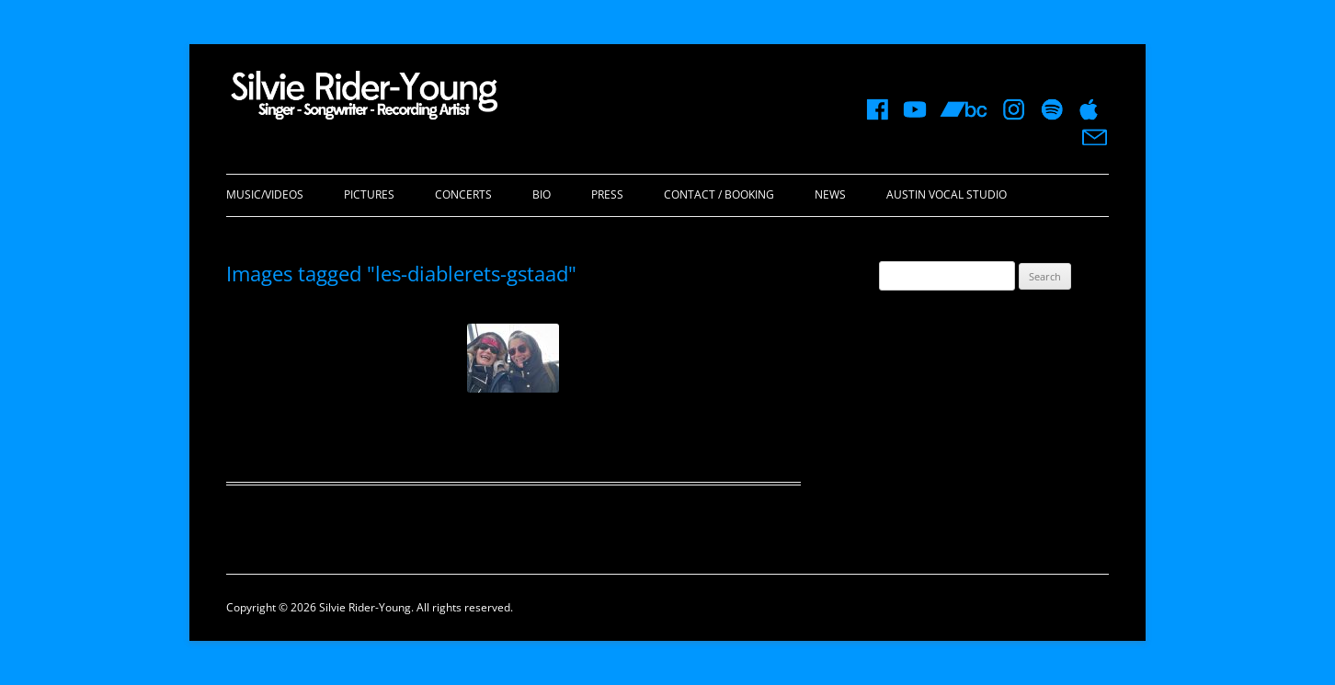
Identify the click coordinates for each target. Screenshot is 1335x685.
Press (607, 194)
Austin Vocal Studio (946, 194)
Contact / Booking (719, 194)
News (830, 194)
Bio (541, 194)
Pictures (369, 194)
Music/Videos (264, 194)
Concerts (463, 194)
